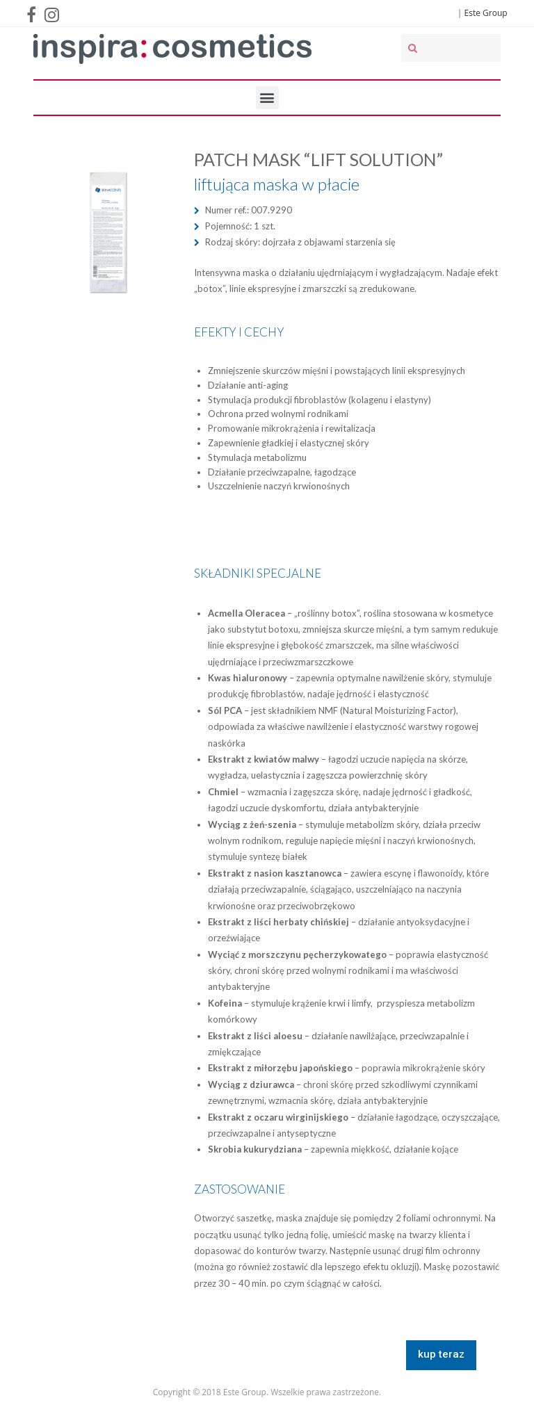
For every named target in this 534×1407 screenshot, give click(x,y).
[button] (441, 1355)
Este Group (486, 13)
